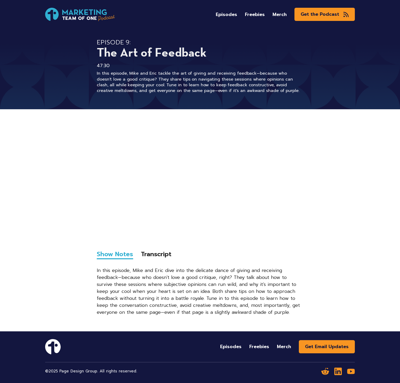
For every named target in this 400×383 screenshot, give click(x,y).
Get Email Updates (327, 346)
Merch (280, 14)
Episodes (226, 14)
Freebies (255, 14)
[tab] (115, 255)
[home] (80, 14)
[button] (324, 14)
